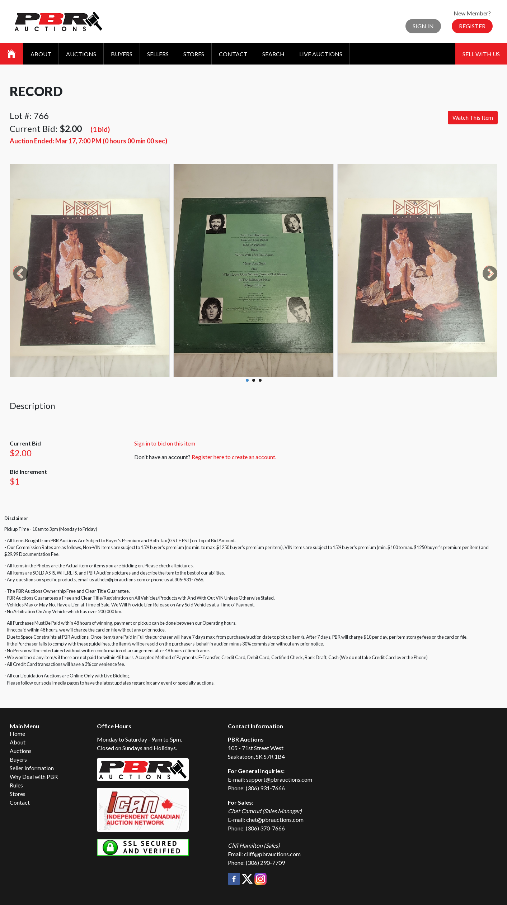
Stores (193, 54)
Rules (16, 785)
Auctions (81, 54)
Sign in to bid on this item (164, 443)
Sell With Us (481, 54)
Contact (233, 54)
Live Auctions (320, 54)
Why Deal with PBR (34, 776)
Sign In (423, 26)
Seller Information (32, 768)
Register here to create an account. (234, 456)
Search (273, 54)
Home (17, 733)
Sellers (158, 54)
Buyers (121, 54)
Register (472, 26)
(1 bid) (100, 129)
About (40, 54)
